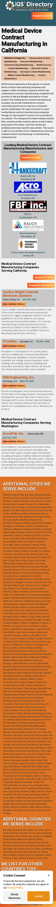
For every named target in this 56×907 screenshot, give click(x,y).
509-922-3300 (10, 438)
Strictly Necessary (14, 896)
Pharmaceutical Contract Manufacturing (27, 60)
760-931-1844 (42, 341)
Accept (38, 896)
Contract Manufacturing (18, 68)
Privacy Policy (15, 887)
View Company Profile (14, 304)
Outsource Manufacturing (31, 62)
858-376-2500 (27, 381)
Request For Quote (42, 16)
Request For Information (41, 285)
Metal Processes (44, 65)
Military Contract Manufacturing (21, 75)
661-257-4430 (29, 299)
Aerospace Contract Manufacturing (35, 72)
